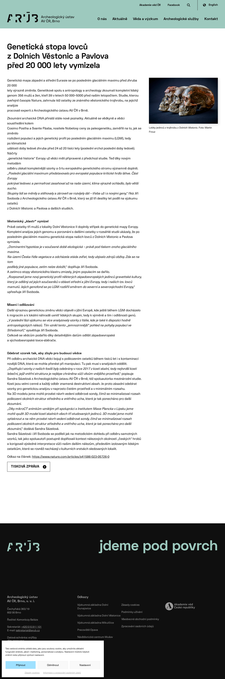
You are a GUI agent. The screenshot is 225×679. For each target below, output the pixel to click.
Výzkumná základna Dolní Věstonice (98, 615)
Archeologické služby (181, 19)
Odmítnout (53, 665)
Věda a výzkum (145, 19)
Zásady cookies (32, 672)
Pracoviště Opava (87, 630)
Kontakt (211, 19)
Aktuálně (119, 19)
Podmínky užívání (131, 612)
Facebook (174, 5)
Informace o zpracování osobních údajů (62, 672)
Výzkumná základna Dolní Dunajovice (92, 606)
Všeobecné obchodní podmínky (140, 619)
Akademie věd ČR (150, 5)
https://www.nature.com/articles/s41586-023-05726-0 (70, 456)
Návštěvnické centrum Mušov (95, 637)
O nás (102, 19)
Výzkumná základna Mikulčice (95, 622)
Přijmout (20, 665)
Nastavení (85, 665)
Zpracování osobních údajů (137, 626)
